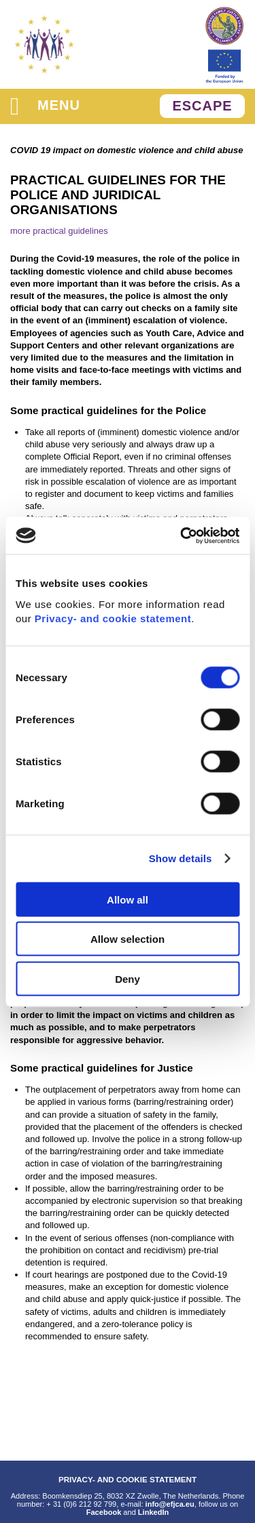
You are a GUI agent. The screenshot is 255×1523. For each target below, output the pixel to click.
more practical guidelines (59, 231)
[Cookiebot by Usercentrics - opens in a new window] (181, 535)
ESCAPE (202, 105)
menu (45, 105)
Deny (127, 978)
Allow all (127, 899)
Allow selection (127, 939)
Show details (180, 858)
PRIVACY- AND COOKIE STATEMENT (127, 1479)
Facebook (104, 1512)
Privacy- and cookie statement (113, 618)
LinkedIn (153, 1512)
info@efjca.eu (170, 1504)
